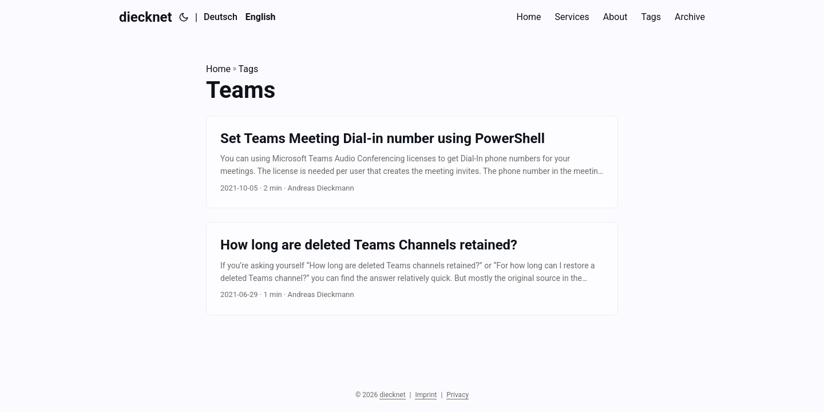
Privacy (457, 395)
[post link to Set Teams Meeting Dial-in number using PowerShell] (412, 162)
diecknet (145, 17)
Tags (249, 69)
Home (218, 69)
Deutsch (220, 16)
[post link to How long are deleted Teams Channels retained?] (412, 269)
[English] (260, 17)
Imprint (426, 395)
